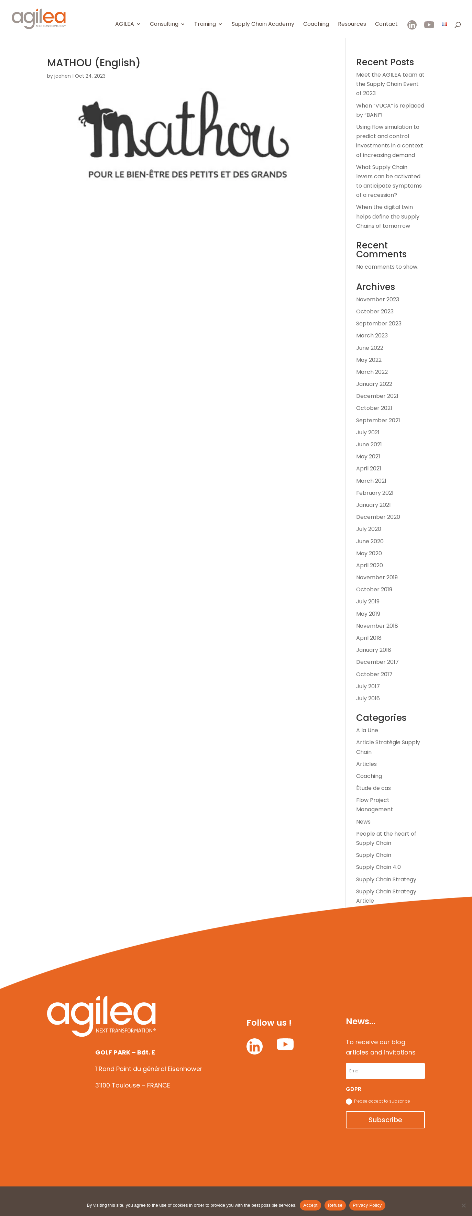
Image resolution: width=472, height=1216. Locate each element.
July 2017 (368, 686)
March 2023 (372, 335)
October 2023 (375, 311)
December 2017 (377, 662)
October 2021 (374, 408)
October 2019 (374, 589)
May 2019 (368, 614)
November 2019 (377, 577)
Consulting (164, 25)
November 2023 (377, 299)
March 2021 (371, 481)
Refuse (335, 1205)
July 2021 (368, 432)
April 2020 (369, 565)
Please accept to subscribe (378, 1101)
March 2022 (372, 372)
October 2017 (374, 674)
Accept (310, 1205)
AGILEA (124, 25)
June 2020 (370, 541)
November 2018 (377, 626)
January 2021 (373, 505)
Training (205, 25)
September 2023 (379, 323)
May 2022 (369, 360)
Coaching (316, 25)
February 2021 (375, 493)
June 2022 (369, 348)
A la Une (367, 730)
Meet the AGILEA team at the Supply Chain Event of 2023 (390, 84)
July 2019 (368, 601)
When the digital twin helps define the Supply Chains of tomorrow (387, 216)
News (363, 822)
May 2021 (368, 456)
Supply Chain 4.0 (378, 867)
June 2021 (369, 444)
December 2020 (378, 517)
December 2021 (377, 396)
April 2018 (369, 638)
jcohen (62, 75)
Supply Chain (373, 855)
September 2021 (378, 420)
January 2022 (374, 384)
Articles (366, 764)
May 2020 (369, 553)
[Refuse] (463, 1205)
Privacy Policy (367, 1205)
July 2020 (368, 529)
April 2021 (368, 468)
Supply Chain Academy (263, 25)
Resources (352, 25)
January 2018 (373, 650)
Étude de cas (373, 788)
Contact (386, 25)
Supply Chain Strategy (386, 879)
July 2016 (368, 698)
